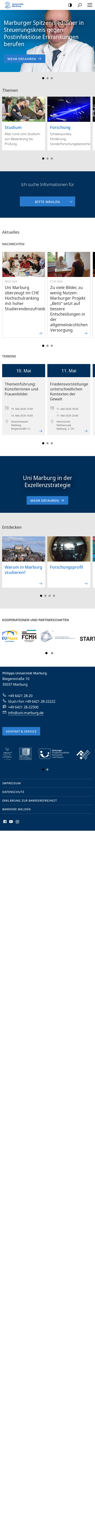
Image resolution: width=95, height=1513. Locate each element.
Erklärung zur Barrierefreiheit (29, 801)
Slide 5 (52, 158)
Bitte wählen (40, 200)
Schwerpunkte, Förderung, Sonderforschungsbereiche (68, 121)
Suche (78, 5)
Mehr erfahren (47, 500)
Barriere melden (16, 809)
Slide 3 (52, 78)
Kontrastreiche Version (68, 5)
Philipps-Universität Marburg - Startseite (15, 5)
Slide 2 (47, 78)
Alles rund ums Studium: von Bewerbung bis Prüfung (23, 121)
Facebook (4, 822)
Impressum (11, 783)
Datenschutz (13, 792)
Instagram (17, 822)
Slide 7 (54, 596)
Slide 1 (43, 78)
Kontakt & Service (21, 731)
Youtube (10, 822)
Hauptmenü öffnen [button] (88, 5)
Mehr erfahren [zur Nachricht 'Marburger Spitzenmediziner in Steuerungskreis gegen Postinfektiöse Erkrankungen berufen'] (25, 59)
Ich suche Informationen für (47, 184)
